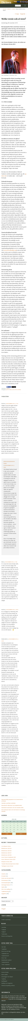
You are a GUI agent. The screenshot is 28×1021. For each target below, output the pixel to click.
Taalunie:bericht (5, 962)
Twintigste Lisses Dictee (7, 866)
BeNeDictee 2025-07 (6, 853)
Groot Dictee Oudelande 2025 (8, 857)
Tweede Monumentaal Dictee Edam (10, 864)
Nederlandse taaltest (6, 960)
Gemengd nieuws (5, 885)
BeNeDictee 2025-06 (6, 850)
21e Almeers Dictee (6, 846)
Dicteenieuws (4, 880)
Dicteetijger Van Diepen (7, 976)
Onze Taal (3, 958)
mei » (21, 833)
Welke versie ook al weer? (13, 19)
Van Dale (3, 947)
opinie (13, 389)
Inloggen (3, 908)
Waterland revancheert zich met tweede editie (12, 807)
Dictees (6, 2)
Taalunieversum (5, 955)
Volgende (23, 14)
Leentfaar (3, 927)
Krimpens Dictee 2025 (6, 861)
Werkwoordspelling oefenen (8, 985)
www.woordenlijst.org (10, 250)
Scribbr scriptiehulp (6, 919)
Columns (3, 874)
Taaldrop (3, 979)
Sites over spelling (5, 889)
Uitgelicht (3, 893)
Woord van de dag (5, 951)
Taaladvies (4, 949)
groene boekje (9, 389)
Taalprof (3, 931)
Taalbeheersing (5, 891)
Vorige (16, 14)
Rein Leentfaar (18, 389)
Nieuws (9, 9)
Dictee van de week (6, 878)
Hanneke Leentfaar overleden (8, 803)
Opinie (13, 9)
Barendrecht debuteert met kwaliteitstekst (11, 805)
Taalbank (3, 929)
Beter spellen (4, 974)
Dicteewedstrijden (5, 882)
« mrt (7, 833)
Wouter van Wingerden (6, 936)
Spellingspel (4, 981)
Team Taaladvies (5, 964)
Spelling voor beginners (7, 983)
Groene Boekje (5, 972)
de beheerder (4, 999)
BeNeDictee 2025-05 (6, 848)
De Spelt (3, 876)
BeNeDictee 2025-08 (6, 855)
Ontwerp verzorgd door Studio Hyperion (7, 1019)
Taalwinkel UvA (5, 953)
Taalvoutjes (4, 934)
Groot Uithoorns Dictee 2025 (8, 859)
